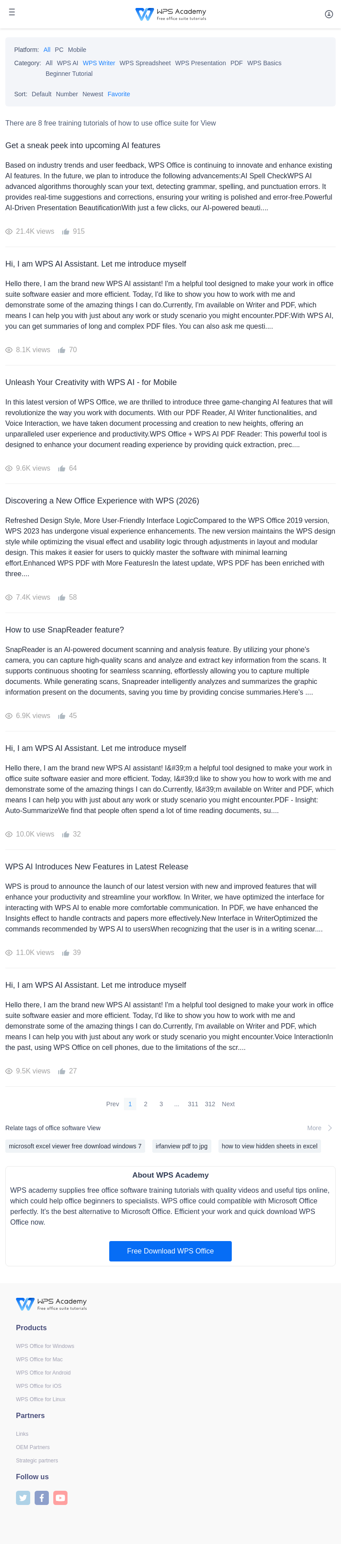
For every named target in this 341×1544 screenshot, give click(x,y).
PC (59, 49)
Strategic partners (37, 1461)
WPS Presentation (200, 63)
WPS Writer (99, 63)
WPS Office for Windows (45, 1346)
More (321, 1128)
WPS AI (67, 63)
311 (193, 1104)
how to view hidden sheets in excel (270, 1146)
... (176, 1104)
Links (22, 1434)
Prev (112, 1104)
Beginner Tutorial (69, 73)
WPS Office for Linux (40, 1399)
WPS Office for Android (43, 1373)
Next (228, 1104)
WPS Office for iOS (38, 1386)
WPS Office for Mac (39, 1359)
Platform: (26, 49)
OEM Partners (33, 1447)
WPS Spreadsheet (144, 63)
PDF (236, 63)
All (47, 49)
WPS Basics (264, 63)
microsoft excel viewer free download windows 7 (75, 1146)
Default (42, 94)
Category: (27, 63)
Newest (93, 94)
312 (210, 1104)
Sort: (21, 94)
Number (67, 94)
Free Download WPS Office (170, 1251)
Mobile (77, 49)
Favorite (118, 94)
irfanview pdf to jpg (182, 1146)
